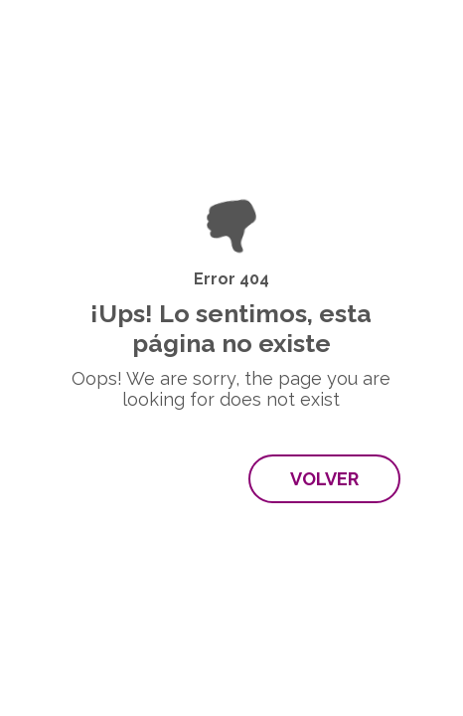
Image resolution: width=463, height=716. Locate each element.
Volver (324, 478)
